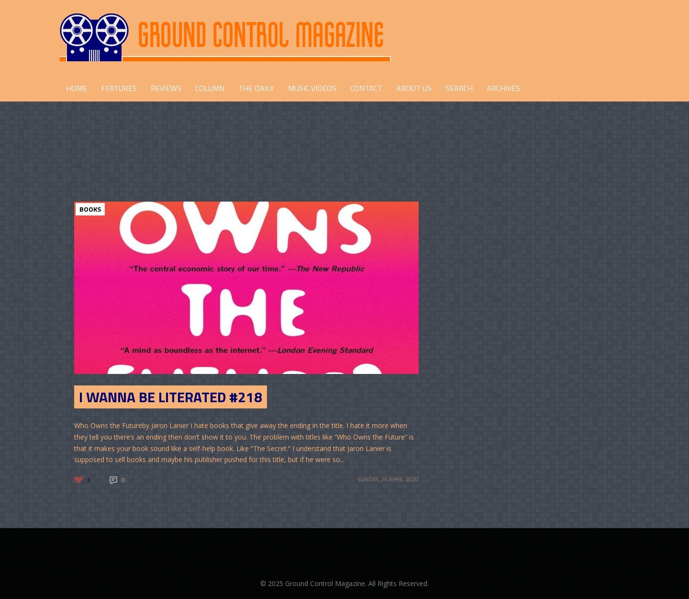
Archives (503, 88)
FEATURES (119, 88)
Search (459, 88)
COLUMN (209, 88)
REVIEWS (166, 88)
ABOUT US (414, 88)
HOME (76, 88)
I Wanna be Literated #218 (170, 397)
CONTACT (366, 88)
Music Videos (312, 88)
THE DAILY (256, 88)
